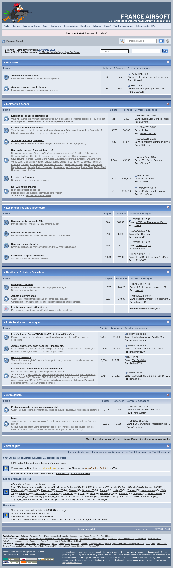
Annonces (12, 62)
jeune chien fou (148, 133)
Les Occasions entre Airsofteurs (29, 307)
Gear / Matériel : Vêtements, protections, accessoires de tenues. (53, 380)
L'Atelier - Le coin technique (23, 322)
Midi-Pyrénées (36, 164)
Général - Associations (36, 159)
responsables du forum (72, 563)
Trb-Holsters (59, 546)
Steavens (74, 496)
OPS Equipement (112, 544)
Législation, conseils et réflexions (29, 116)
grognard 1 (140, 237)
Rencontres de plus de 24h (26, 232)
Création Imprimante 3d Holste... (148, 348)
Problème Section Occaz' (147, 409)
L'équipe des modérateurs (107, 452)
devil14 (60, 496)
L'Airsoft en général (18, 104)
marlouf (139, 290)
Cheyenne (32, 496)
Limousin (15, 164)
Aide (45, 26)
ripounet (47, 487)
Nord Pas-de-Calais (87, 536)
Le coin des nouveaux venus (27, 127)
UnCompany (71, 546)
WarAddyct (28, 499)
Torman (103, 490)
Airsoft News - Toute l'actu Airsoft (93, 539)
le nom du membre (80, 473)
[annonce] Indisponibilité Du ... (151, 88)
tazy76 (14, 499)
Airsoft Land (45, 544)
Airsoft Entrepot (32, 544)
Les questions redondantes (38, 195)
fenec (14, 487)
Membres (85, 26)
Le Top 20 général (159, 452)
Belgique (15, 170)
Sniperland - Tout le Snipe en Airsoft (45, 541)
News (14, 418)
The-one (132, 490)
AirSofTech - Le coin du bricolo (15, 541)
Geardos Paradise (21, 357)
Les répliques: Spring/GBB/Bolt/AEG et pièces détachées (42, 334)
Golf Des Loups (144, 234)
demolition (40, 493)
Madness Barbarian (67, 487)
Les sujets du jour (79, 452)
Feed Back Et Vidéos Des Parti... (153, 257)
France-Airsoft (15, 41)
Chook (138, 225)
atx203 (59, 490)
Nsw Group (148, 178)
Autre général (14, 395)
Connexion (89, 33)
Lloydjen (144, 121)
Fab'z (125, 487)
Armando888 (151, 487)
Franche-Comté (58, 162)
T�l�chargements (123, 26)
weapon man (148, 490)
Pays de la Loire (18, 167)
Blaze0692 (16, 496)
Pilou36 (103, 496)
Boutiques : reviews (22, 284)
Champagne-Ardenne (33, 162)
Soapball (137, 493)
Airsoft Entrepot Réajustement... (153, 299)
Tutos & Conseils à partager (42, 383)
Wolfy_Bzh (118, 496)
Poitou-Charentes (44, 167)
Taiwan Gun (27, 546)
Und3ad (144, 181)
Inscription (101, 33)
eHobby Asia (64, 544)
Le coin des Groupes (22, 177)
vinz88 (136, 487)
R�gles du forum (31, 26)
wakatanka (140, 248)
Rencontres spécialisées (24, 244)
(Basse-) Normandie (73, 164)
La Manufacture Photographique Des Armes (59, 52)
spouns (54, 493)
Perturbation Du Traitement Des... (153, 77)
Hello (145, 130)
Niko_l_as (66, 499)
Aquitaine (59, 159)
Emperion (75, 544)
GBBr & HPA (60, 377)
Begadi (54, 544)
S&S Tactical (162, 544)
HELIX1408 (140, 260)
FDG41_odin (17, 490)
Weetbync (24, 493)
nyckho (101, 487)
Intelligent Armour (96, 544)
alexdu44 (68, 493)
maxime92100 (137, 351)
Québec (31, 170)
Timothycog (78, 468)
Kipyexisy (37, 468)
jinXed (132, 496)
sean (92, 493)
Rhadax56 (135, 379)
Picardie (31, 167)
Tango (32, 490)
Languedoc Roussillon (59, 536)
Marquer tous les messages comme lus (150, 439)
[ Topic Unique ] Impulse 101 (151, 287)
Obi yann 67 (88, 490)
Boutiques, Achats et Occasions (25, 272)
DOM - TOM (100, 167)
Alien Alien (139, 80)
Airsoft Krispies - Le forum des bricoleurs (36, 539)
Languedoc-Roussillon (91, 162)
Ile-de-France (73, 162)
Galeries (97, 26)
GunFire (84, 544)
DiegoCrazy (146, 194)
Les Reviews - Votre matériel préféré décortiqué (37, 368)
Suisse (24, 170)
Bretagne (91, 159)
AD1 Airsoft (19, 544)
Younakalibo (147, 496)
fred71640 (89, 496)
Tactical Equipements (12, 546)
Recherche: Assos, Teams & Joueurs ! (32, 150)
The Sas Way (139, 360)
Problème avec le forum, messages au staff (35, 407)
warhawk (123, 493)
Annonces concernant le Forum (28, 87)
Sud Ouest (101, 536)
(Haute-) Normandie (93, 164)
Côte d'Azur (44, 536)
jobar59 (47, 496)
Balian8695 (136, 363)
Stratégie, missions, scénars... (27, 140)
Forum (16, 26)
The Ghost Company (153, 160)
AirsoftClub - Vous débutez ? (66, 539)
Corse (47, 162)
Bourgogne (80, 159)
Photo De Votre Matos (153, 191)
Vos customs (73, 377)
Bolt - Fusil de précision (53, 374)
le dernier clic (62, 473)
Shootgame (150, 544)
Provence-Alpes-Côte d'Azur (67, 167)
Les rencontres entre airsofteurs (25, 207)
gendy (114, 487)
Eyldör (81, 493)
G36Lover (145, 145)
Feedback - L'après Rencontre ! (28, 255)
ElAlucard (46, 490)
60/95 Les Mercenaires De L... (151, 222)
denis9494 (140, 302)
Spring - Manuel (33, 374)
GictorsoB (139, 91)
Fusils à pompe (72, 374)
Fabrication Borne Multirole (156, 142)
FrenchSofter (139, 413)
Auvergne (69, 159)
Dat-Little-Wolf (83, 499)
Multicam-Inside (154, 539)
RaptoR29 (87, 487)
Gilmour (73, 490)
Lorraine (25, 164)
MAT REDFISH (47, 499)
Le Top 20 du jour (135, 452)
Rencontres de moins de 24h (27, 221)
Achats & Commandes (23, 296)
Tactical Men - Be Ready (71, 541)
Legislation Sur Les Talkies (155, 119)
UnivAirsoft (82, 546)
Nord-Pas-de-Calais (53, 164)
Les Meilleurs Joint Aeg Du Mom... (149, 337)
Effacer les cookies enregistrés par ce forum (108, 439)
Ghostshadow (155, 493)
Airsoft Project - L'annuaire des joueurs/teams (127, 539)
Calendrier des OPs (145, 26)
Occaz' (107, 26)
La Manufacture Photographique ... (152, 424)
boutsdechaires (30, 487)
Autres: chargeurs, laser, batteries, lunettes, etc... (38, 346)
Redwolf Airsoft (127, 544)
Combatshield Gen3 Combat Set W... (151, 375)
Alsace (51, 159)
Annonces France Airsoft (24, 75)
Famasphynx (106, 493)
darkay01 (117, 490)
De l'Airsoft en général (23, 187)
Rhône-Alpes (87, 167)
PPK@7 (100, 499)
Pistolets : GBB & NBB (42, 377)
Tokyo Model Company (43, 546)
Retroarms (139, 544)
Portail (7, 26)
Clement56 (47, 516)
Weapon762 (94, 546)
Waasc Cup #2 (143, 245)
